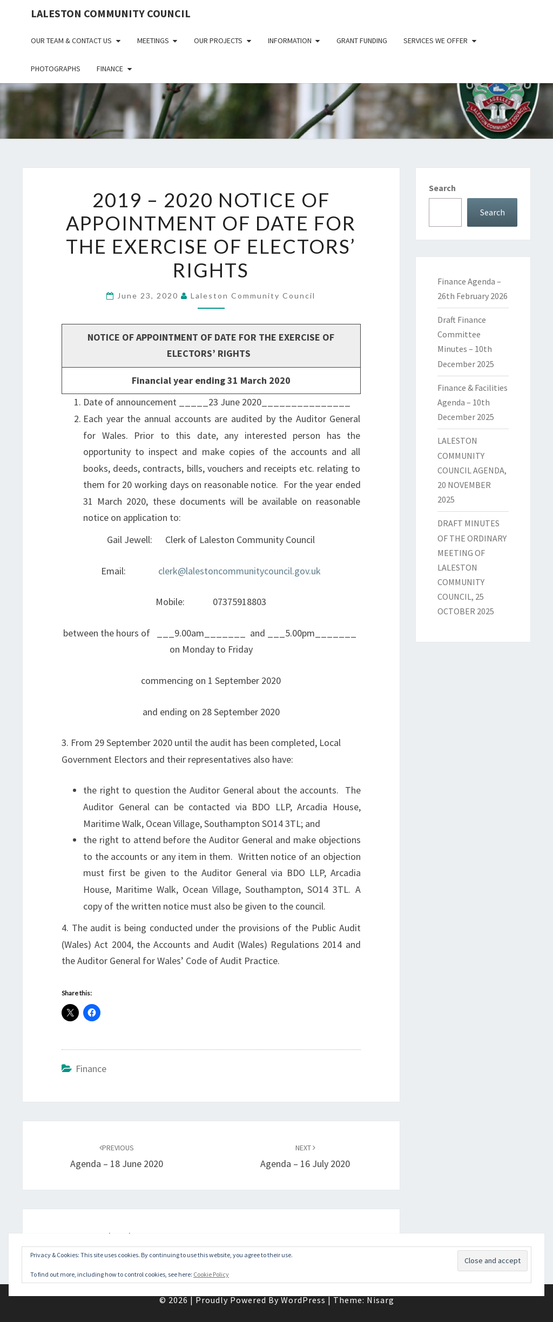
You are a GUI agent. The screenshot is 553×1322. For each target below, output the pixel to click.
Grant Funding (361, 40)
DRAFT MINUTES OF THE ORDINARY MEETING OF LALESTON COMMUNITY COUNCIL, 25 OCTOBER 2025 (472, 567)
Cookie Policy (211, 1274)
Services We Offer (435, 40)
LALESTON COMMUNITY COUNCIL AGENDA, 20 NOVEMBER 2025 (472, 470)
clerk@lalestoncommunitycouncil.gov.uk (239, 571)
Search (442, 187)
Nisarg (380, 1299)
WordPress (303, 1299)
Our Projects (218, 40)
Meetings (153, 40)
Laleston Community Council (111, 13)
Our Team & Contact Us (71, 40)
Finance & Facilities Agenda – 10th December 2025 (472, 402)
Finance (110, 68)
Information (290, 40)
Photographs (55, 68)
